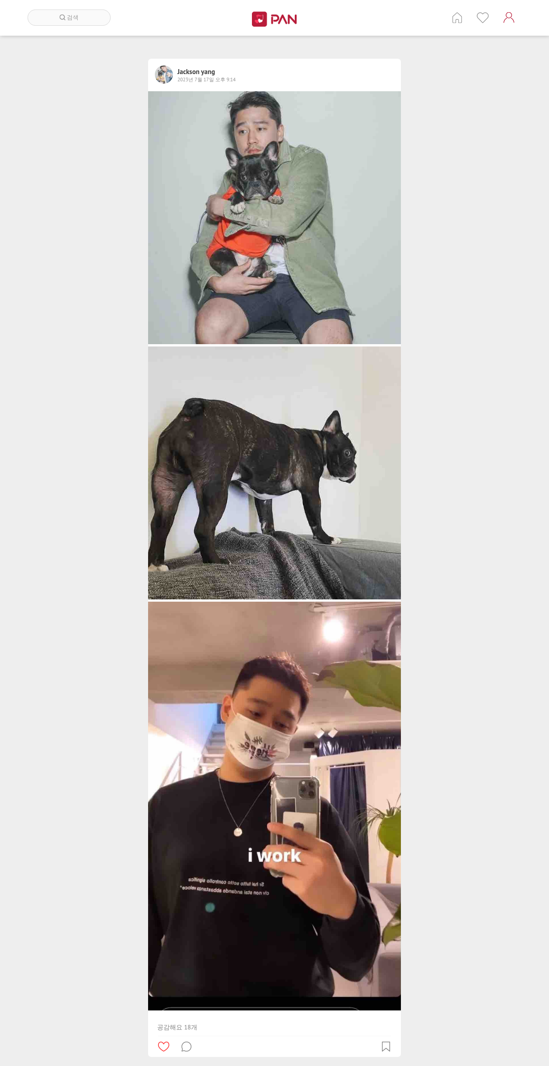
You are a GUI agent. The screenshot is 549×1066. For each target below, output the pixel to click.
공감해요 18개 (177, 1027)
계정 (508, 17)
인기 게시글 (483, 17)
